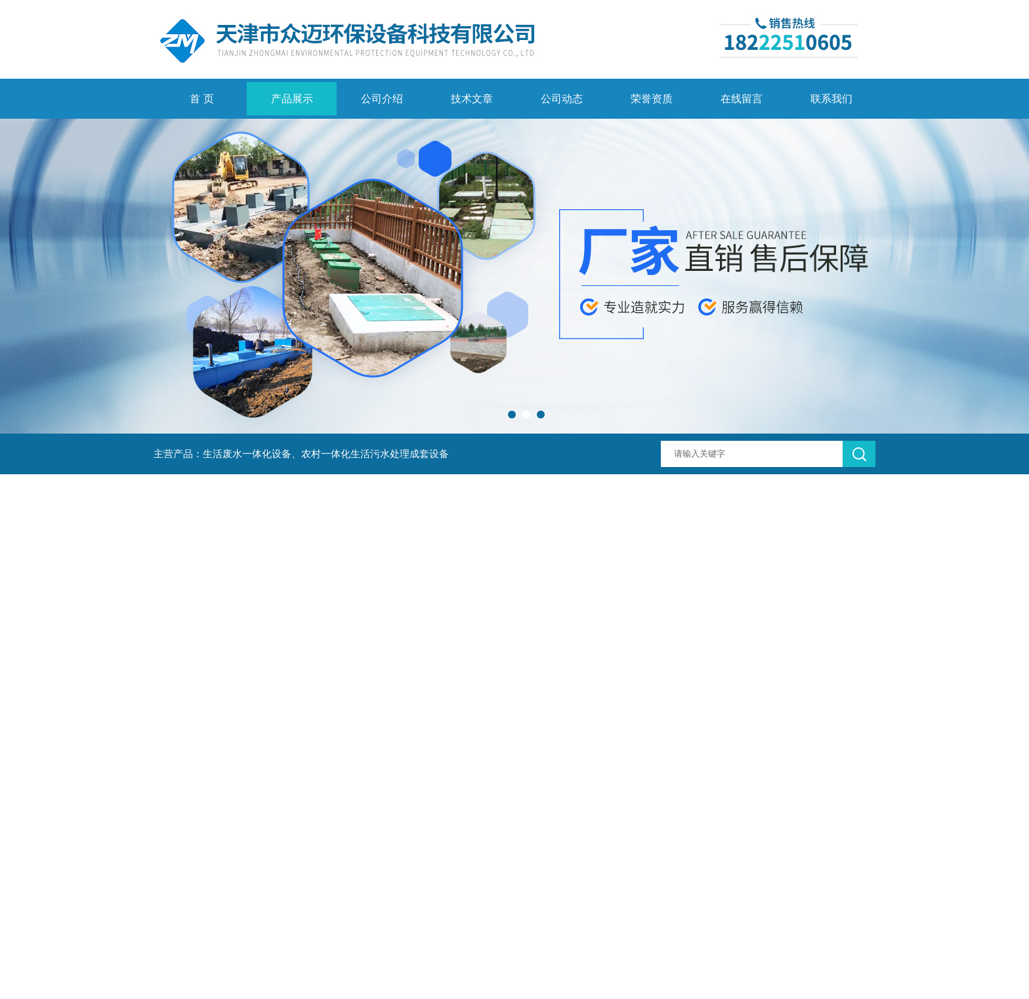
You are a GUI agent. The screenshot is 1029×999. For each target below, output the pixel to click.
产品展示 (292, 98)
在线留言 (742, 98)
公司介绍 (382, 98)
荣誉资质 (652, 98)
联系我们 (831, 98)
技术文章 (472, 98)
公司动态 (562, 98)
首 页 (201, 98)
